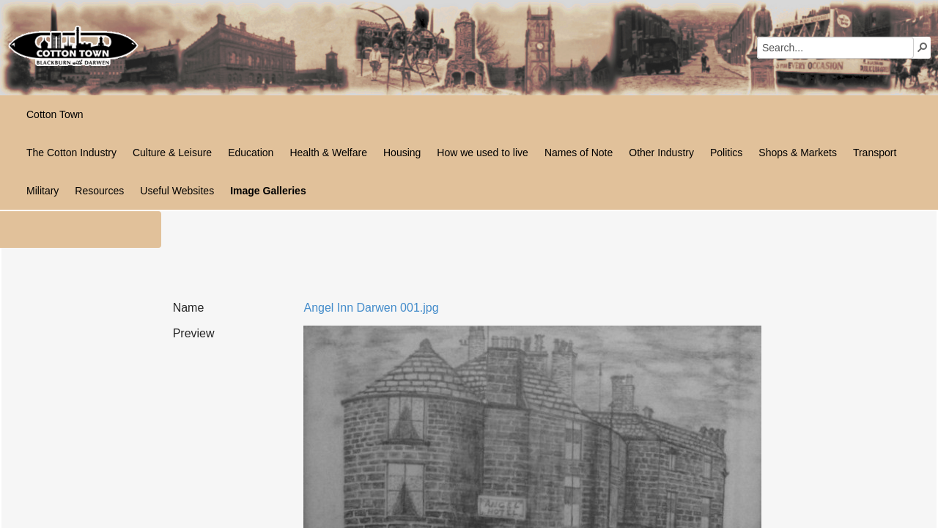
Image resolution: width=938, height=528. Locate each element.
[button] (923, 47)
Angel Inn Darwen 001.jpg (370, 307)
